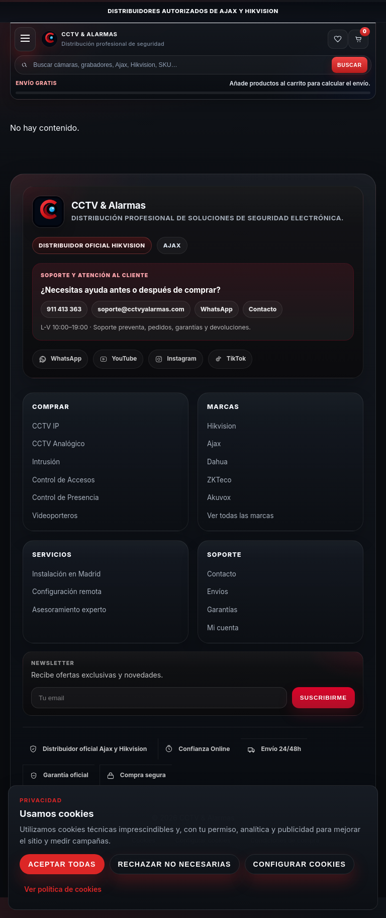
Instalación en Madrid (66, 595)
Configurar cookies (299, 864)
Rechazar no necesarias (174, 864)
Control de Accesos (63, 500)
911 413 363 (64, 329)
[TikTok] (230, 379)
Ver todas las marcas (240, 536)
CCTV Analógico (58, 464)
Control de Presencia (65, 518)
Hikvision (221, 447)
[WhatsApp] (60, 379)
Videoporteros (54, 536)
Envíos (217, 613)
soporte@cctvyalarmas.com (141, 329)
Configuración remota (67, 613)
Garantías (222, 630)
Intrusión (46, 482)
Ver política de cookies (63, 889)
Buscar (346, 82)
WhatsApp (217, 329)
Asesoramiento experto (69, 630)
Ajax (214, 464)
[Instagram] (175, 379)
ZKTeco (219, 500)
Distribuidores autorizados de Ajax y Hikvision (193, 11)
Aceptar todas (62, 864)
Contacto (262, 329)
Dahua (217, 482)
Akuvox (219, 518)
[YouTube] (118, 379)
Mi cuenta (223, 648)
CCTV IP (45, 447)
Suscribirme (323, 718)
